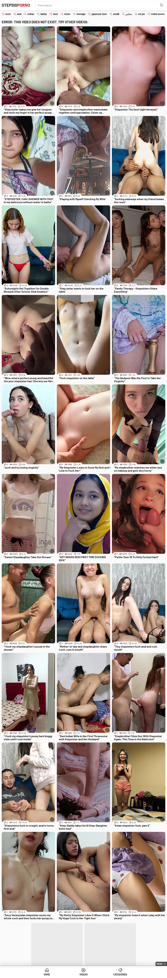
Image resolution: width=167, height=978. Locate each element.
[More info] (52, 103)
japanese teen (99, 14)
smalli (116, 14)
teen (55, 14)
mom (8, 14)
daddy (43, 14)
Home (47, 974)
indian (30, 14)
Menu (160, 963)
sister (67, 14)
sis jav (141, 14)
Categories (120, 974)
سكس (128, 14)
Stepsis (16, 5)
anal (19, 14)
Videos (83, 974)
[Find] (162, 5)
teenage (81, 14)
